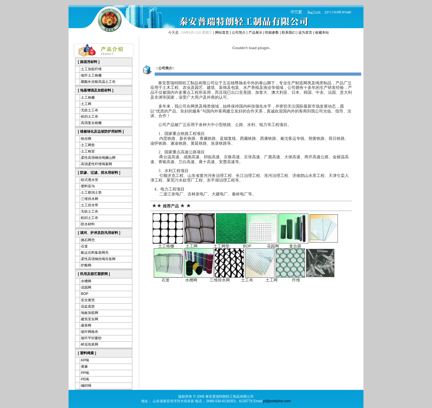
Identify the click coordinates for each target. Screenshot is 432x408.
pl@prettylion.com (277, 401)
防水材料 (88, 224)
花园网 (86, 287)
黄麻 (84, 367)
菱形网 (86, 325)
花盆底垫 (88, 306)
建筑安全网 (89, 319)
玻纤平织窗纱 (91, 338)
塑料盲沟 (88, 186)
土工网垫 (88, 145)
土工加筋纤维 (91, 69)
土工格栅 (88, 98)
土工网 (86, 104)
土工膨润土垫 (91, 192)
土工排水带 (89, 205)
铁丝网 (86, 139)
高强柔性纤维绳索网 (96, 164)
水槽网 (86, 281)
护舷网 (86, 265)
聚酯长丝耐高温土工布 (98, 82)
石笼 (84, 246)
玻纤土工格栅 (91, 75)
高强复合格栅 (91, 123)
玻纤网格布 (89, 332)
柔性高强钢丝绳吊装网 (98, 259)
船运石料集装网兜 (95, 253)
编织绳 (86, 386)
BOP (84, 294)
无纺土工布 (89, 110)
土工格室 (88, 151)
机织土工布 (89, 117)
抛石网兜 (88, 240)
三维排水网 (89, 199)
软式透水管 (89, 180)
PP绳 (85, 373)
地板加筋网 (89, 313)
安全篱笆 (88, 300)
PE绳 (85, 379)
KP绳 (85, 360)
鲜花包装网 (89, 344)
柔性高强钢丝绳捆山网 (98, 158)
